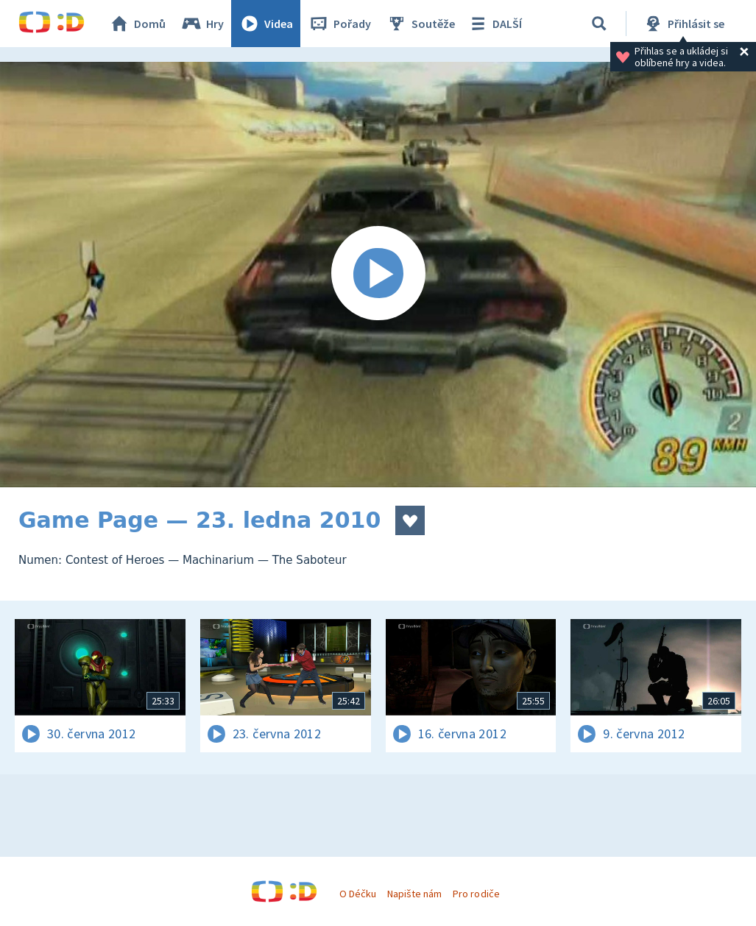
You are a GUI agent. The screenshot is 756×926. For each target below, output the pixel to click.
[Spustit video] (378, 274)
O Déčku (357, 893)
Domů (137, 24)
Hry (202, 24)
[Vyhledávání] (599, 23)
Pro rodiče (476, 893)
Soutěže (420, 24)
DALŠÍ (494, 24)
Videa (266, 24)
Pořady (339, 24)
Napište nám (414, 893)
